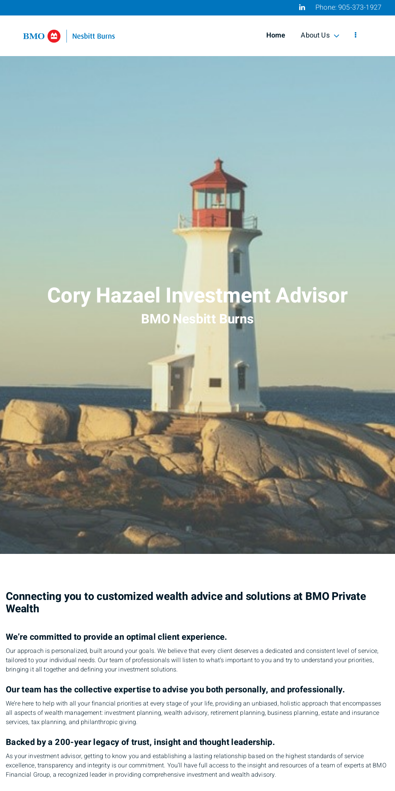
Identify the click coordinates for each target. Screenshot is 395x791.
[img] (197, 277)
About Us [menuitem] (320, 35)
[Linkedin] (302, 7)
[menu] (355, 35)
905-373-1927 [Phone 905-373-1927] (359, 7)
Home (276, 35)
